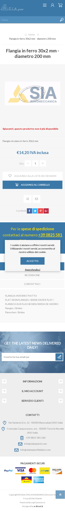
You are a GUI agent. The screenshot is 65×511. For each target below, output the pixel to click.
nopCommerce (38, 502)
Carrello (60, 5)
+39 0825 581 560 (35, 437)
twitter (35, 210)
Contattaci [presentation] (32, 283)
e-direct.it (38, 506)
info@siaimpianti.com (35, 443)
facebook (29, 210)
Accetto (32, 260)
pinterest (40, 210)
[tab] (32, 275)
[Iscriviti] (28, 357)
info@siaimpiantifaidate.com (35, 449)
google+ (46, 210)
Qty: (21, 163)
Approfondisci (32, 269)
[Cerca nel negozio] (29, 19)
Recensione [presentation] (32, 275)
